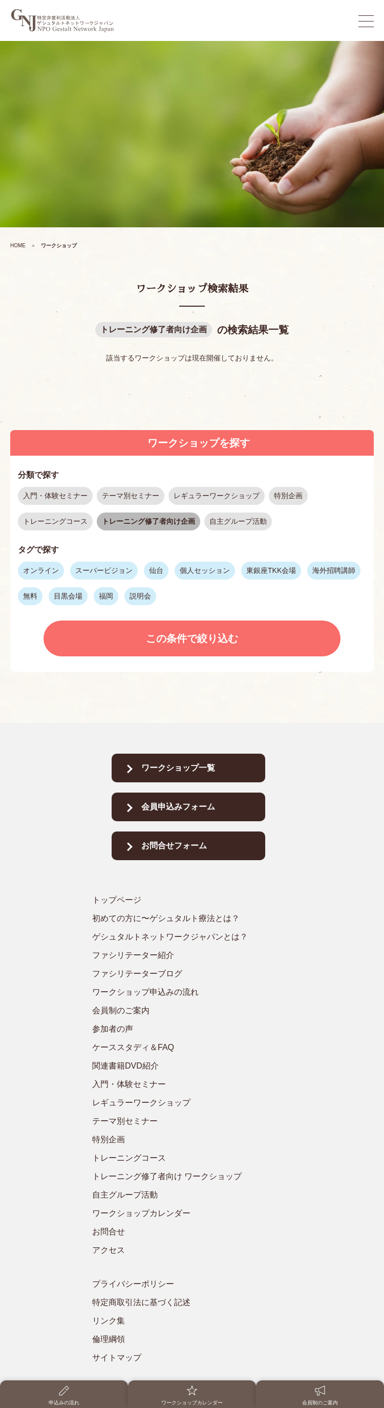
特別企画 (288, 496)
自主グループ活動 (238, 521)
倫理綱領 (108, 1339)
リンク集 (108, 1320)
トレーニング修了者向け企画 (153, 329)
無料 (30, 596)
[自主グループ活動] (188, 1195)
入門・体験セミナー (55, 496)
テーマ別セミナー (130, 496)
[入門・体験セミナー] (188, 1084)
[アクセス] (188, 1250)
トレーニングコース (55, 521)
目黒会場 (68, 596)
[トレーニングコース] (188, 1158)
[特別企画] (188, 1139)
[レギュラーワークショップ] (188, 1103)
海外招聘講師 (333, 570)
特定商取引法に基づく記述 (141, 1302)
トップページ (116, 899)
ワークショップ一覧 (178, 767)
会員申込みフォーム (178, 806)
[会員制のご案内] (188, 1010)
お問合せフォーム (174, 845)
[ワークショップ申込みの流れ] (188, 992)
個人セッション (205, 570)
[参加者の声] (188, 1029)
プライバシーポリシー (133, 1283)
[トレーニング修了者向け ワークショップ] (188, 1176)
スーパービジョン (104, 570)
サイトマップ (116, 1357)
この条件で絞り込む (192, 638)
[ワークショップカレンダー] (188, 1213)
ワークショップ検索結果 (192, 289)
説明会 (140, 596)
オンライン (41, 570)
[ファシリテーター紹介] (188, 955)
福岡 (106, 596)
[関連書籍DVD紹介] (188, 1066)
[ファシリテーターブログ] (188, 974)
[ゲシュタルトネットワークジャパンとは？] (188, 937)
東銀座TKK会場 (271, 570)
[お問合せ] (188, 1232)
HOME (18, 245)
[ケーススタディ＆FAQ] (188, 1047)
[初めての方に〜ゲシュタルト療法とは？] (188, 918)
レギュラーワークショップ (217, 496)
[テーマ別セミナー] (188, 1121)
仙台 (156, 570)
